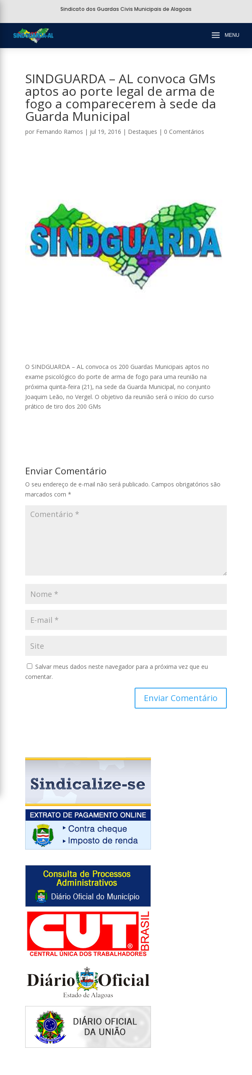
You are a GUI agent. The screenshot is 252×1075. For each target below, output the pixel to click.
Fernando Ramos (59, 132)
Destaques (142, 132)
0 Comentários (184, 132)
